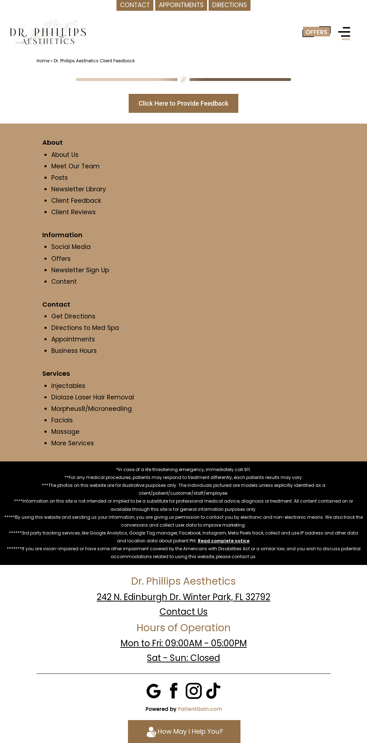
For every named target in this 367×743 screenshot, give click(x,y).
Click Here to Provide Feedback (184, 103)
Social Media (71, 247)
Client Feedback (76, 200)
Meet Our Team (75, 166)
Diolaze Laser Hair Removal (92, 397)
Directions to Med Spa (85, 327)
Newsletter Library (78, 189)
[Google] (154, 690)
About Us (64, 154)
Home (43, 61)
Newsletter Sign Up (80, 270)
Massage (65, 431)
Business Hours (74, 350)
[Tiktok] (213, 690)
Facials (62, 420)
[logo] (47, 32)
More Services (72, 443)
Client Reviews (73, 212)
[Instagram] (193, 690)
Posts (59, 177)
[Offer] (316, 32)
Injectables (68, 386)
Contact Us (183, 612)
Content (64, 281)
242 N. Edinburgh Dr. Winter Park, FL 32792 (183, 597)
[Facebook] (174, 690)
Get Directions (73, 316)
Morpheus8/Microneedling (91, 408)
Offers (61, 258)
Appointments (73, 339)
